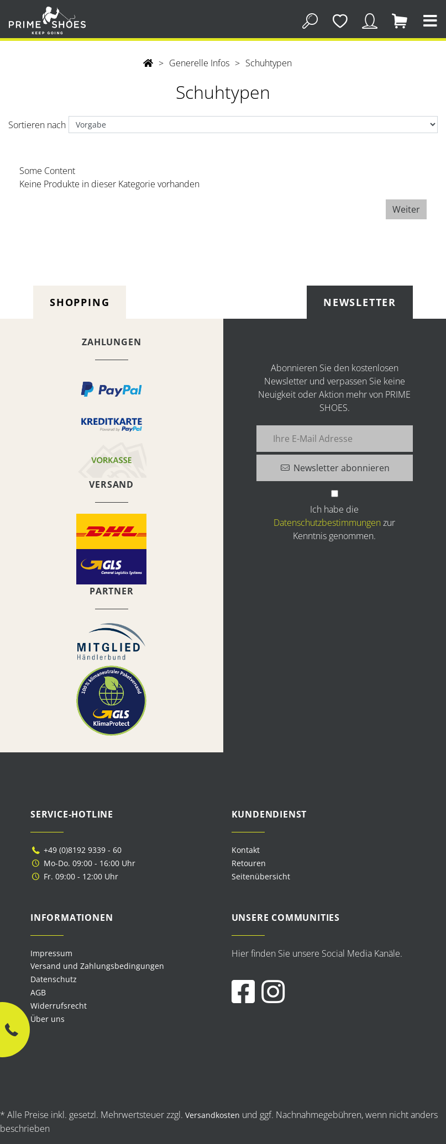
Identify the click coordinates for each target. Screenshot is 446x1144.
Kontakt (246, 850)
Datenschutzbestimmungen (327, 522)
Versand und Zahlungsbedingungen (97, 966)
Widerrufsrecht (58, 1005)
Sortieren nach (37, 125)
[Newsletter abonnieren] (334, 468)
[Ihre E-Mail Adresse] (334, 438)
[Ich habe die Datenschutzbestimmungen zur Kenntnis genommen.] (334, 493)
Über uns (47, 1019)
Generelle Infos (199, 63)
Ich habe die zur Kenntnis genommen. (334, 522)
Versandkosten (212, 1115)
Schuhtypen (268, 63)
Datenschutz (53, 979)
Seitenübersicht (261, 876)
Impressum (51, 953)
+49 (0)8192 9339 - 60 (76, 850)
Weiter (406, 209)
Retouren (249, 863)
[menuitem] (122, 953)
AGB (38, 992)
